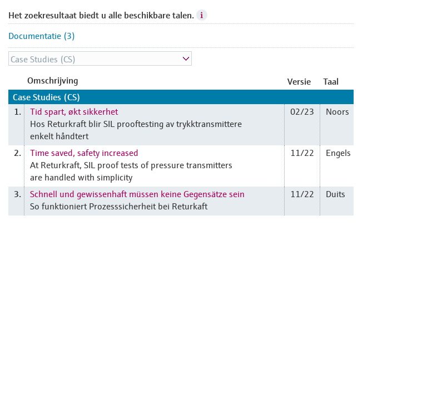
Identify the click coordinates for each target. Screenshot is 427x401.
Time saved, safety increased (84, 152)
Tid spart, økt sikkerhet (74, 111)
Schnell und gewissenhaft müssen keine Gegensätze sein (137, 193)
